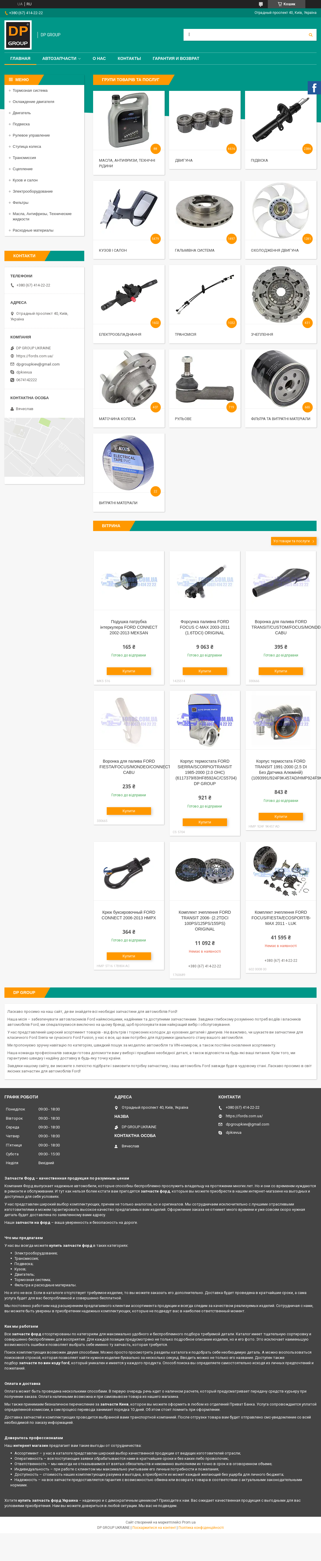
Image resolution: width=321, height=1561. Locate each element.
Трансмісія (185, 334)
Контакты (129, 58)
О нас (99, 58)
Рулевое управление (31, 135)
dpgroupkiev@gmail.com (38, 364)
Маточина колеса (117, 419)
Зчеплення (262, 334)
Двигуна (184, 160)
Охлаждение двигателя (33, 101)
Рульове (183, 419)
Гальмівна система (195, 250)
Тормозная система (30, 90)
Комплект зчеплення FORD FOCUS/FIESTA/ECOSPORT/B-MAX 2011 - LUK (281, 918)
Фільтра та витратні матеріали (280, 419)
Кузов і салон (113, 250)
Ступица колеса (27, 146)
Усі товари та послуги (291, 541)
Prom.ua (189, 1522)
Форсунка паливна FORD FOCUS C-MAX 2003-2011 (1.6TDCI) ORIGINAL (205, 627)
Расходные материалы (33, 230)
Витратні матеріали (118, 503)
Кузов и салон (25, 180)
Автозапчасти (59, 58)
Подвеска (21, 124)
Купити (129, 671)
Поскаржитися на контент (154, 1528)
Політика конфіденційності (201, 1528)
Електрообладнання (120, 334)
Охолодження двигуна (275, 250)
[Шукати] (311, 35)
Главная (20, 58)
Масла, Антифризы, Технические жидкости (42, 216)
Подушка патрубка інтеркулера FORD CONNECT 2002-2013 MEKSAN (129, 627)
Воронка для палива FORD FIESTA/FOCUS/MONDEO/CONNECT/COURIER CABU (145, 767)
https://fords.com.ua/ (34, 356)
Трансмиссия (24, 157)
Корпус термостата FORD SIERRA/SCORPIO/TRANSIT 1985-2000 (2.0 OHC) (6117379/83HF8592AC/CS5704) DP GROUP (206, 772)
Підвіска (259, 160)
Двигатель (22, 113)
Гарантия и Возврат (176, 58)
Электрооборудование (33, 191)
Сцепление (23, 169)
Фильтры (20, 202)
